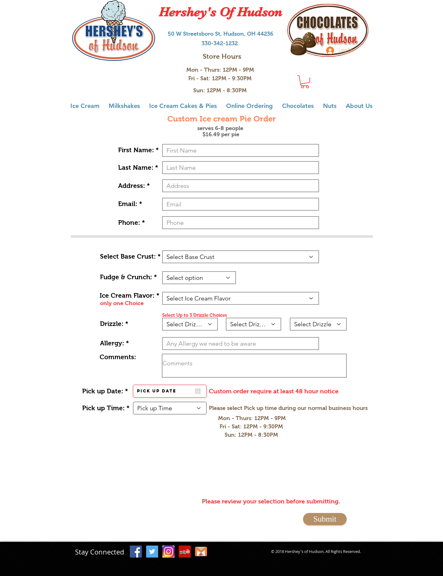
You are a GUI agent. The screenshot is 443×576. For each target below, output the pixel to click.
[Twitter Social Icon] (152, 552)
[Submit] (325, 519)
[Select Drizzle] (190, 324)
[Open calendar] (197, 391)
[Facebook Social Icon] (136, 552)
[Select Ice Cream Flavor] (240, 298)
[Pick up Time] (170, 408)
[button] (305, 81)
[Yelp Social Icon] (185, 552)
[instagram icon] (168, 552)
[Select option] (199, 277)
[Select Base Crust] (240, 256)
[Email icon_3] (201, 552)
